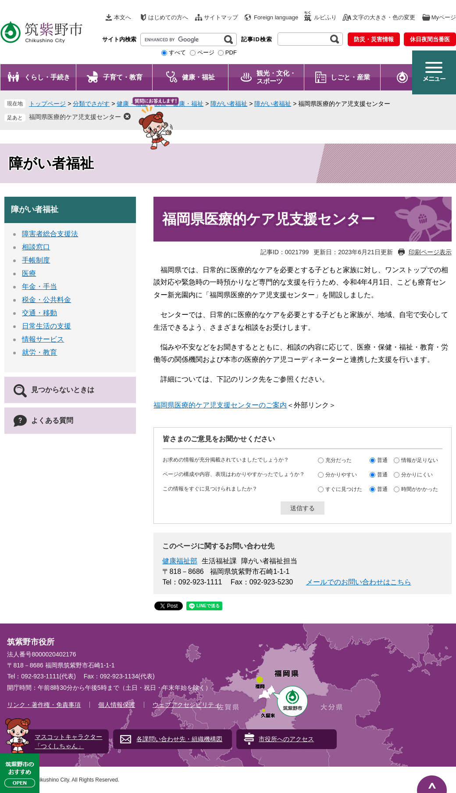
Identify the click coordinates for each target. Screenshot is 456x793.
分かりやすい (341, 475)
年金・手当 (39, 286)
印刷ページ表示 (430, 252)
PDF (231, 52)
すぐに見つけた (343, 489)
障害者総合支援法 (50, 234)
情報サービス (43, 339)
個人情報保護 (116, 704)
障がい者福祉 (228, 103)
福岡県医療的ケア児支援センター (75, 116)
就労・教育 (39, 352)
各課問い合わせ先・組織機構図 (179, 739)
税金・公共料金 (46, 299)
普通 (382, 460)
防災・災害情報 (374, 39)
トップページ (47, 103)
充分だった (338, 460)
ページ (205, 52)
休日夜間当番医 (430, 39)
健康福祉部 (179, 561)
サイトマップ (221, 17)
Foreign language (276, 17)
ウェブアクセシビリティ (186, 704)
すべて (177, 52)
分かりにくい (417, 475)
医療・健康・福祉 (178, 103)
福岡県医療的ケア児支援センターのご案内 (220, 405)
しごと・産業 (350, 77)
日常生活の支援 (46, 326)
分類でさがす (91, 103)
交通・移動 (39, 313)
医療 (29, 273)
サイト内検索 (119, 39)
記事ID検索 (256, 39)
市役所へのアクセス (286, 739)
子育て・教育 (122, 77)
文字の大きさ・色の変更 (384, 17)
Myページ (443, 17)
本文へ (122, 17)
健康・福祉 (198, 77)
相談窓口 (36, 247)
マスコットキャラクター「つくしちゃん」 (68, 741)
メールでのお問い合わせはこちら (358, 582)
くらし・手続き (47, 77)
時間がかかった (419, 489)
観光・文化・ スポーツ (276, 77)
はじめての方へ (168, 17)
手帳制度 (36, 260)
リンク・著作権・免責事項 (44, 704)
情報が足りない (419, 460)
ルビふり (325, 17)
